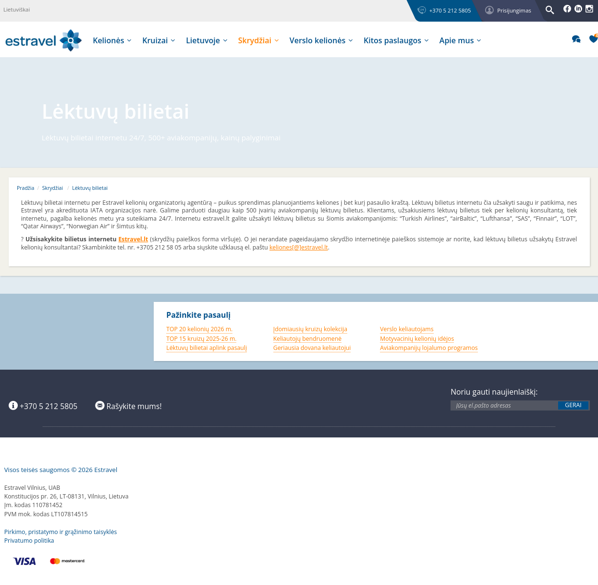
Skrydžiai (52, 188)
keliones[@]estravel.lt (298, 247)
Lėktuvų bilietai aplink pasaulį (206, 348)
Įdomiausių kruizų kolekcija (310, 329)
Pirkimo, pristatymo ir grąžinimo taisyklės (60, 532)
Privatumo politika (29, 540)
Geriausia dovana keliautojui (312, 348)
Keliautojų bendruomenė (307, 339)
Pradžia (25, 188)
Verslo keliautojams (406, 329)
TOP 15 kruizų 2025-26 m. (201, 339)
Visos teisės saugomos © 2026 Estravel (61, 469)
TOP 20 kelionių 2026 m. (199, 329)
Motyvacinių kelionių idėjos (417, 339)
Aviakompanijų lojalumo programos (428, 348)
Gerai (573, 405)
